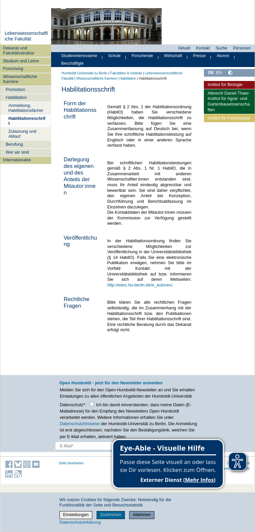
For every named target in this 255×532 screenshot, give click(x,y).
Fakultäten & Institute (126, 73)
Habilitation (16, 97)
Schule (114, 55)
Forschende (142, 55)
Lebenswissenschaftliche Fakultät (26, 36)
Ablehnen (142, 514)
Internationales (17, 159)
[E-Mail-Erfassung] (99, 446)
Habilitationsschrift (26, 121)
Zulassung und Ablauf (22, 134)
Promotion (15, 89)
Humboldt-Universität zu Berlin (84, 73)
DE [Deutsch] (211, 72)
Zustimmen (110, 514)
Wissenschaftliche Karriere (20, 79)
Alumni (222, 55)
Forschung (13, 68)
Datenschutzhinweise (80, 423)
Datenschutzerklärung (80, 522)
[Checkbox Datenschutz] (92, 404)
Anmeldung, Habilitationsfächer (25, 108)
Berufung (14, 144)
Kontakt (203, 48)
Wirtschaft (173, 55)
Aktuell (184, 48)
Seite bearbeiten (71, 463)
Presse (199, 55)
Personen (242, 48)
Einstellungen (76, 514)
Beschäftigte (72, 63)
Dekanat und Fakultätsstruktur (19, 50)
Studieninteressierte (79, 55)
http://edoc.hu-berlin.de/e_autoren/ (139, 284)
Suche (221, 48)
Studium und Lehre (21, 60)
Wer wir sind (17, 152)
